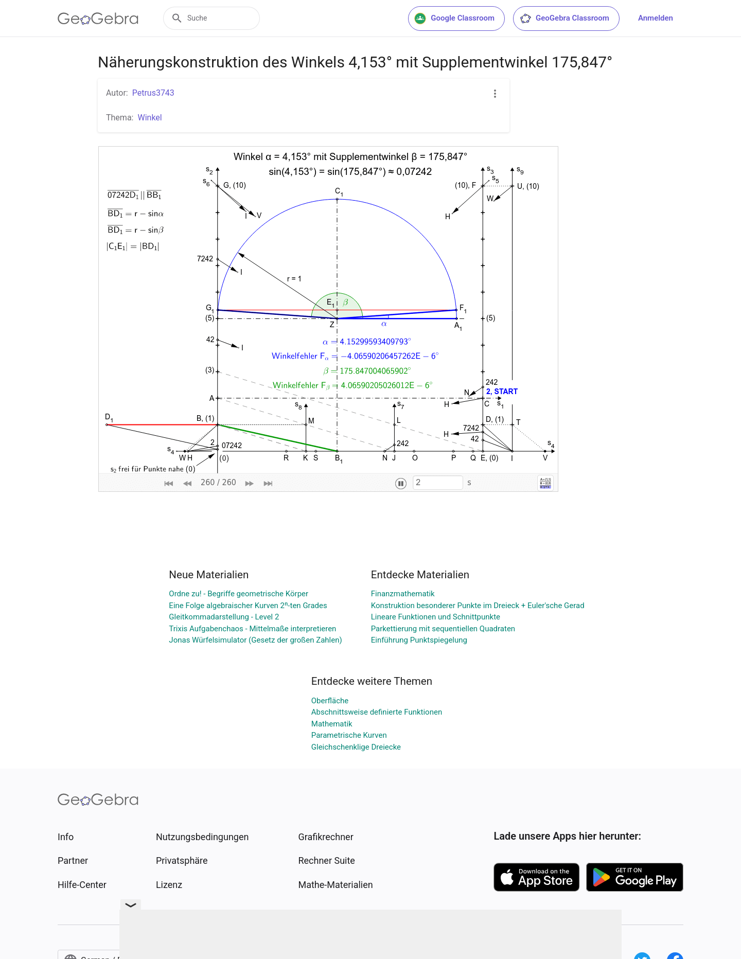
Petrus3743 (153, 93)
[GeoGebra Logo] (98, 18)
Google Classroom (454, 18)
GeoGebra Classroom (564, 18)
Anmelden (655, 18)
